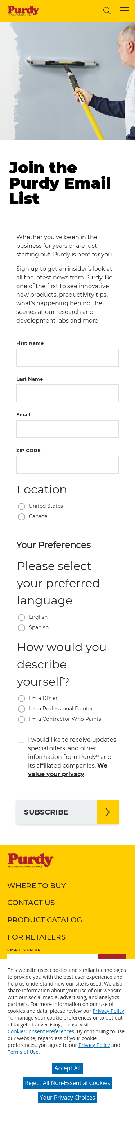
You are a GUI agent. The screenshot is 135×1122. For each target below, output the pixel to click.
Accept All (67, 1068)
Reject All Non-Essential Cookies (67, 1083)
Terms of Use (23, 1051)
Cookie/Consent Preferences (41, 1031)
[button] (124, 11)
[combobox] (70, 10)
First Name (30, 343)
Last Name (29, 379)
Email (23, 414)
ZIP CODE (28, 450)
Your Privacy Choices (67, 1098)
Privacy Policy (108, 1010)
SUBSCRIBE (46, 812)
